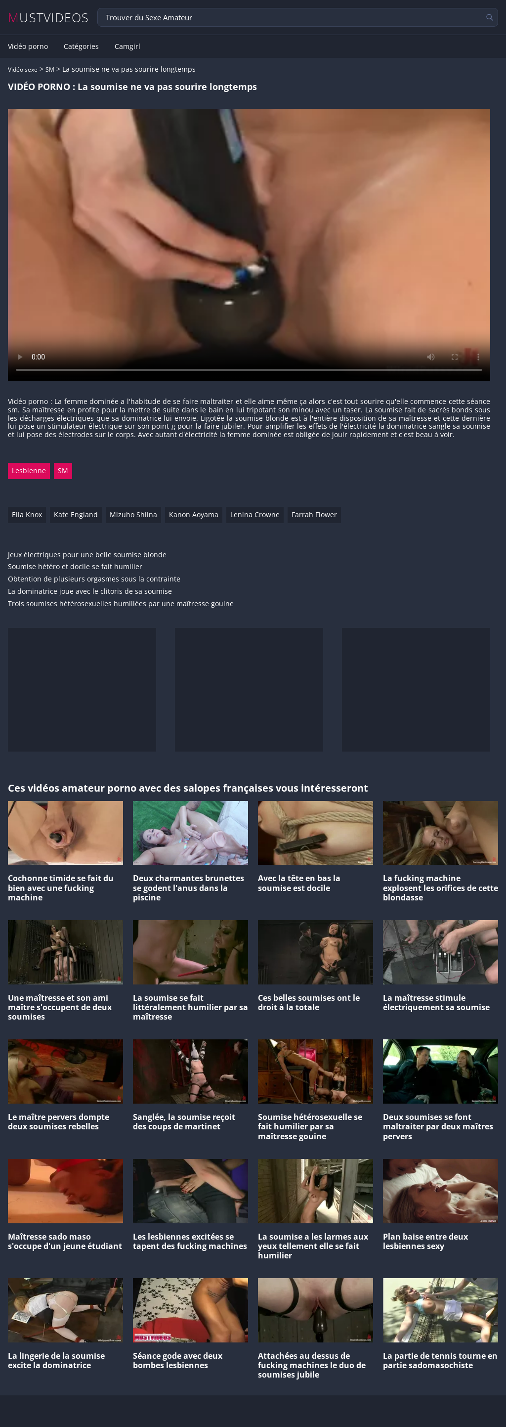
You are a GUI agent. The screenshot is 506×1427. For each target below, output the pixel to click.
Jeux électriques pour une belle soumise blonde (87, 555)
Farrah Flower (314, 514)
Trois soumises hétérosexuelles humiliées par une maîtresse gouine (121, 604)
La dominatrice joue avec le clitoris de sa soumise (90, 591)
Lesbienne (29, 470)
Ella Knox (27, 514)
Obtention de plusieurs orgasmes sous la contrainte (94, 579)
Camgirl (127, 46)
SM (49, 69)
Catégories (81, 46)
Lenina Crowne (255, 514)
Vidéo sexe (23, 69)
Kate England (76, 514)
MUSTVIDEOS (48, 17)
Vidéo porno (28, 46)
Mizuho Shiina (133, 514)
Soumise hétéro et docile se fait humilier (75, 567)
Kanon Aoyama (193, 514)
